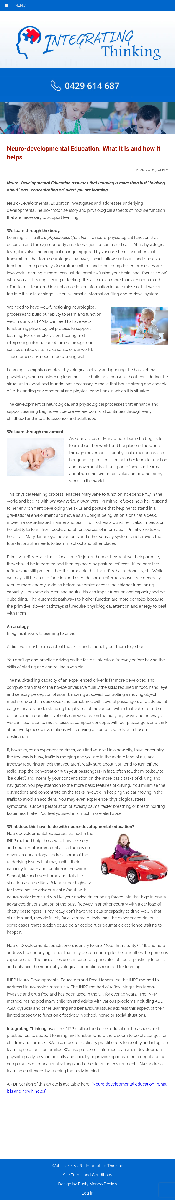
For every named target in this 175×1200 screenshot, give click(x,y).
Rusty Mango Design (97, 1183)
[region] (87, 118)
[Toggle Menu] (6, 5)
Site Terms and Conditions (87, 1174)
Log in (87, 1193)
